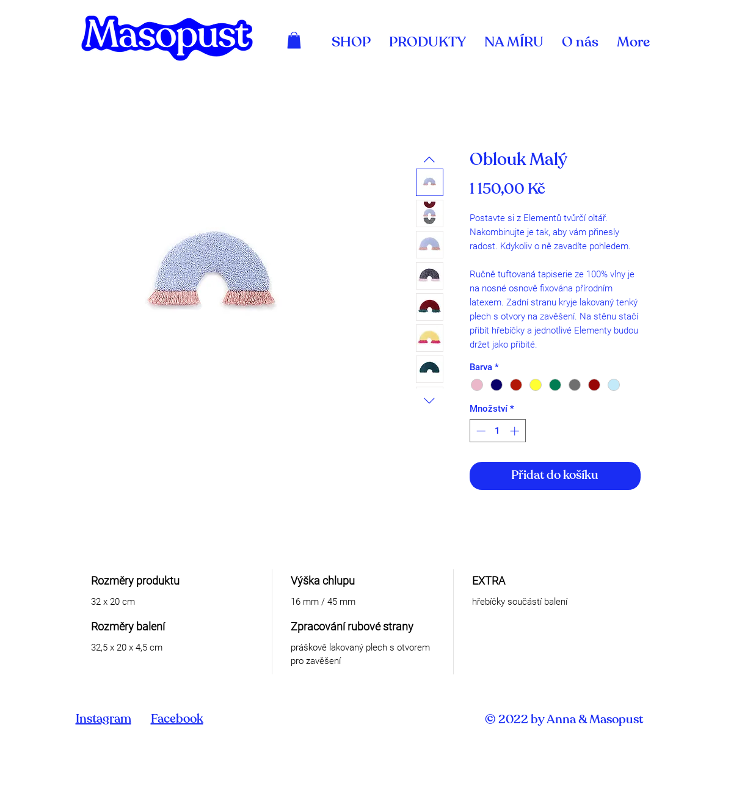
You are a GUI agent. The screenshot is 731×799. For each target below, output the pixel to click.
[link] (294, 40)
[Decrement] (479, 431)
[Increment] (515, 431)
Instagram (103, 719)
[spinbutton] (497, 431)
